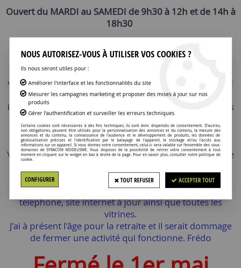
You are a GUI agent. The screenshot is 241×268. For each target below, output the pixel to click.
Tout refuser (134, 179)
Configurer (40, 179)
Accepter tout (193, 179)
